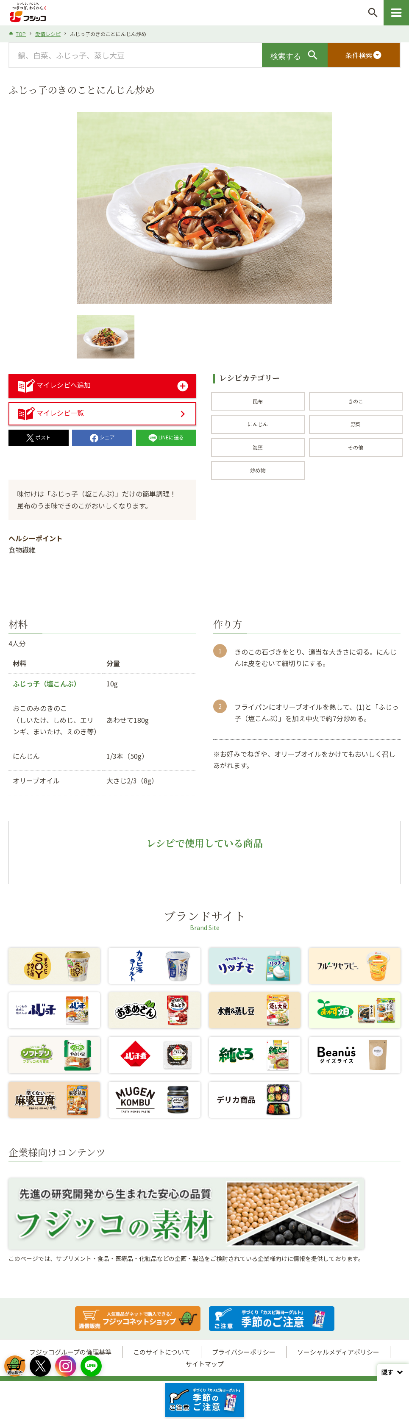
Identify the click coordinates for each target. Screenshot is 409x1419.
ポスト (38, 437)
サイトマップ (205, 1363)
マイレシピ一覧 (51, 413)
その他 (355, 447)
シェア (102, 437)
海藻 (258, 447)
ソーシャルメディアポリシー (338, 1351)
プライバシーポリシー (243, 1351)
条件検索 (363, 55)
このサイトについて (161, 1351)
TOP (21, 33)
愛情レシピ (48, 33)
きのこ (355, 401)
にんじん (258, 424)
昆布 (258, 401)
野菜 (356, 424)
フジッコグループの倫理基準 (70, 1351)
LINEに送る (166, 437)
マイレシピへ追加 (54, 385)
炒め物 (257, 470)
